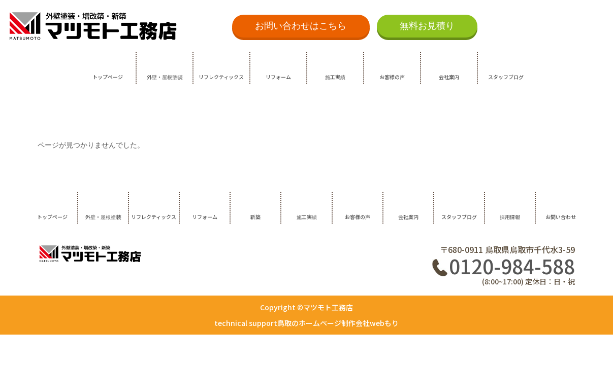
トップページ (107, 77)
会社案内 (449, 77)
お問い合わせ (560, 217)
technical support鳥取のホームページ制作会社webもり (306, 323)
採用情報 (510, 217)
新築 (255, 217)
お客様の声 (392, 77)
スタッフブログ (506, 77)
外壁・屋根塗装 (164, 77)
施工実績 (335, 77)
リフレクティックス (221, 77)
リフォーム (278, 77)
